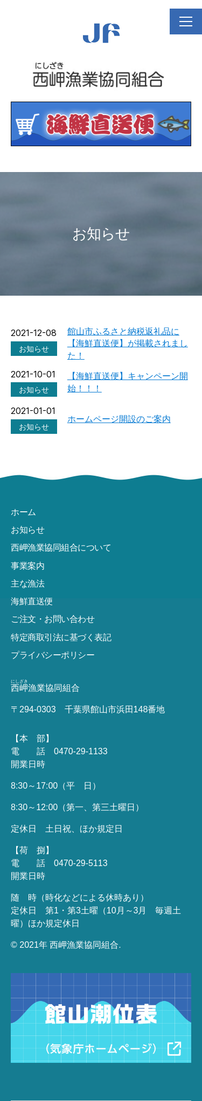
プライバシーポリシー (52, 655)
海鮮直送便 (32, 601)
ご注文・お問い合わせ (52, 619)
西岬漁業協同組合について (61, 547)
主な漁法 (27, 583)
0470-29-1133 (81, 751)
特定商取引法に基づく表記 (61, 637)
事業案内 (27, 565)
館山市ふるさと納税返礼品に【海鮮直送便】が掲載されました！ (127, 343)
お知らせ (27, 529)
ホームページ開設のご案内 (119, 418)
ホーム (23, 512)
